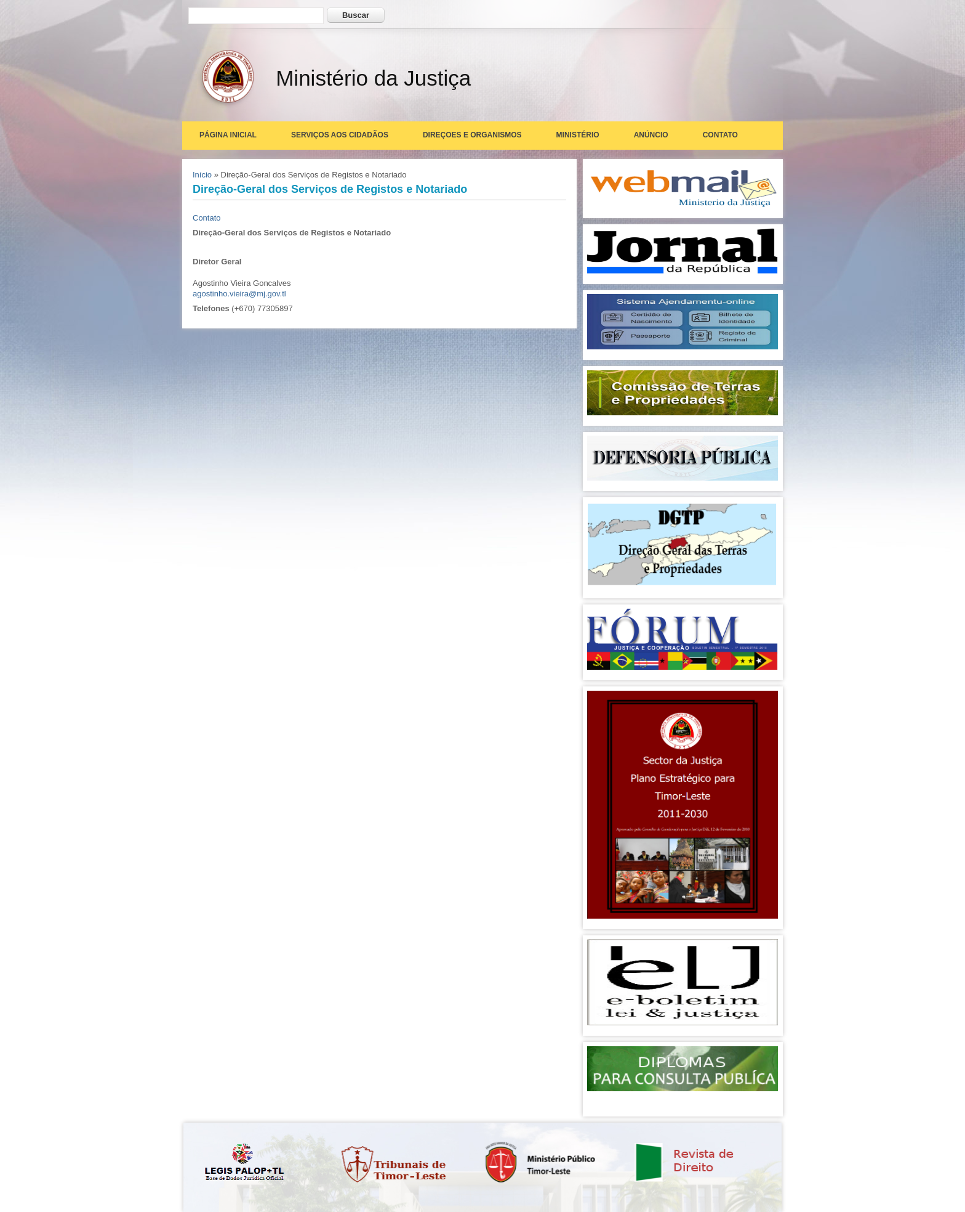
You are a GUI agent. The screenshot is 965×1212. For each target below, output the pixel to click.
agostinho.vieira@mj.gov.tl (239, 293)
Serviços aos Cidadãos (339, 135)
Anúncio (651, 135)
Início (202, 174)
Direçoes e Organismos (472, 135)
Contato (720, 135)
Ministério (577, 135)
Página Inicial (228, 135)
